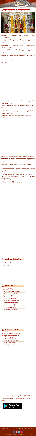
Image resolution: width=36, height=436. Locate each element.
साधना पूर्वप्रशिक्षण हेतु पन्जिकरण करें (12, 333)
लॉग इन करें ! (6, 265)
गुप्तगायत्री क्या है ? (8, 296)
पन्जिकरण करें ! (7, 263)
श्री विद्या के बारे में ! (8, 289)
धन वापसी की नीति (17, 428)
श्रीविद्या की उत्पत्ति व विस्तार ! (10, 293)
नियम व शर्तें (3, 428)
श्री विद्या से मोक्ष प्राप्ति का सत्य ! (11, 309)
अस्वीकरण (24, 428)
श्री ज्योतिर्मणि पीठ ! (28, 434)
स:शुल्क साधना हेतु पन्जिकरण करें (11, 340)
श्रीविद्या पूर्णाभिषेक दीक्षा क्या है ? (11, 302)
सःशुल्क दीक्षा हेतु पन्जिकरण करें (11, 342)
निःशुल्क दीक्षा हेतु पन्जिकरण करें (11, 338)
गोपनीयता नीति (9, 428)
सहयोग (34, 428)
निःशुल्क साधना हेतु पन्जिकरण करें (11, 336)
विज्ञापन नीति (29, 428)
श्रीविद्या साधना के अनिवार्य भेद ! (11, 300)
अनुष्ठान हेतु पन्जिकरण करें (9, 345)
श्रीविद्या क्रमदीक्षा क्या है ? (10, 305)
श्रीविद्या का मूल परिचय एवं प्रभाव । (12, 291)
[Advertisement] (18, 82)
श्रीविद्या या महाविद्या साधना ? (10, 307)
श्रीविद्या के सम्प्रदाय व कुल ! (10, 298)
